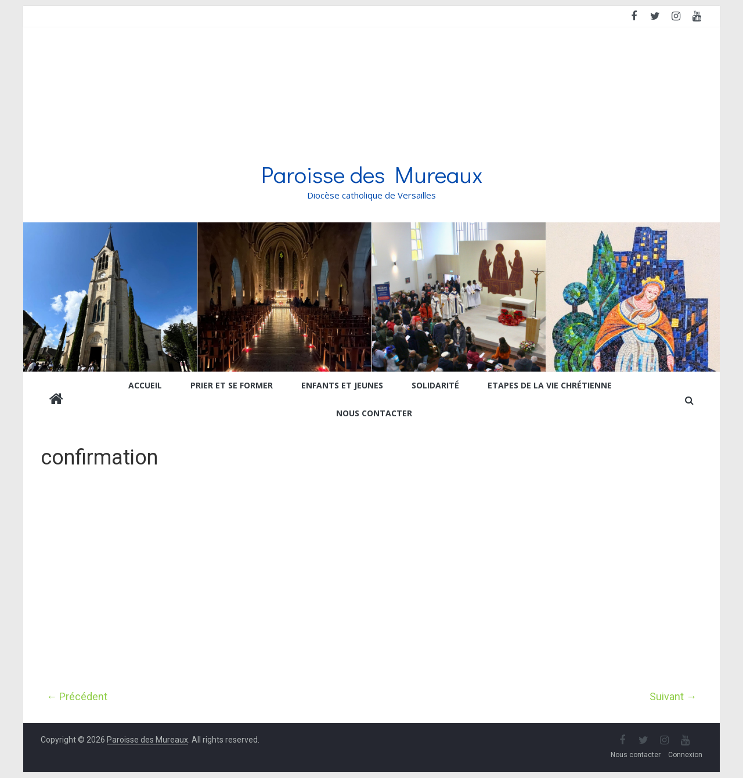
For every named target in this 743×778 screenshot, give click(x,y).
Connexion (685, 755)
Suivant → (673, 696)
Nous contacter (374, 413)
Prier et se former (231, 385)
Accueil (145, 385)
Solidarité (435, 385)
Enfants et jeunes (342, 385)
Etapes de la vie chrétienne (550, 385)
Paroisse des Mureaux (371, 174)
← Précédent (76, 696)
